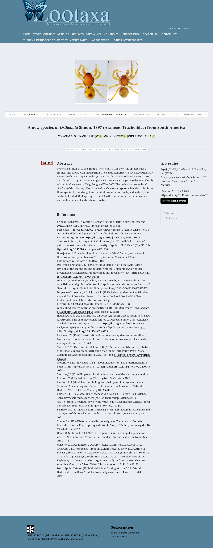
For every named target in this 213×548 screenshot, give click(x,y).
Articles (63, 34)
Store (37, 34)
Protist (62, 40)
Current (49, 34)
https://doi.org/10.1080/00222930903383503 (122, 288)
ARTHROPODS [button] (101, 40)
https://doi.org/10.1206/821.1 (96, 390)
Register (175, 28)
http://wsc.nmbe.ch (113, 472)
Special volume (96, 34)
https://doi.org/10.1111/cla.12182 (119, 464)
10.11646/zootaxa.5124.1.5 (113, 114)
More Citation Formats (174, 200)
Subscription (132, 34)
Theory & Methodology (39, 40)
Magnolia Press (49, 538)
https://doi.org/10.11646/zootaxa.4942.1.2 (126, 323)
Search (148, 34)
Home (26, 34)
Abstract (170, 213)
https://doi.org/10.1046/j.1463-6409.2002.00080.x (112, 237)
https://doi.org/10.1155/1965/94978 (87, 331)
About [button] (113, 34)
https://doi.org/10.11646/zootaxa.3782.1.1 (110, 378)
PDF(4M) (47, 162)
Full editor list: (166, 34)
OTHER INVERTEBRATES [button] (128, 40)
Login (186, 28)
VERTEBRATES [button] (79, 40)
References (171, 218)
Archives (77, 34)
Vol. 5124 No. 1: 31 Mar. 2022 (27, 114)
